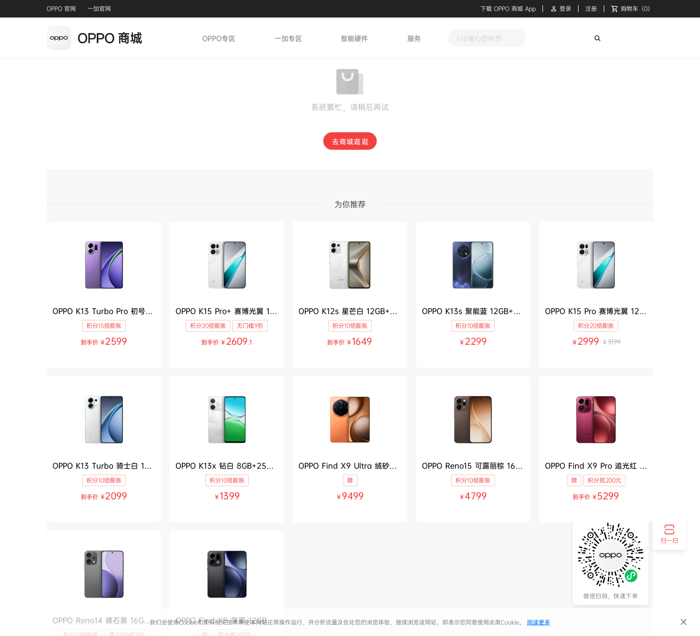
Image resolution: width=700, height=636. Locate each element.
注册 (591, 8)
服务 (414, 38)
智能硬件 (354, 38)
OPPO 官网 (61, 8)
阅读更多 (538, 622)
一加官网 (99, 8)
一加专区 (288, 38)
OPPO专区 (218, 38)
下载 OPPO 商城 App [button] (508, 8)
